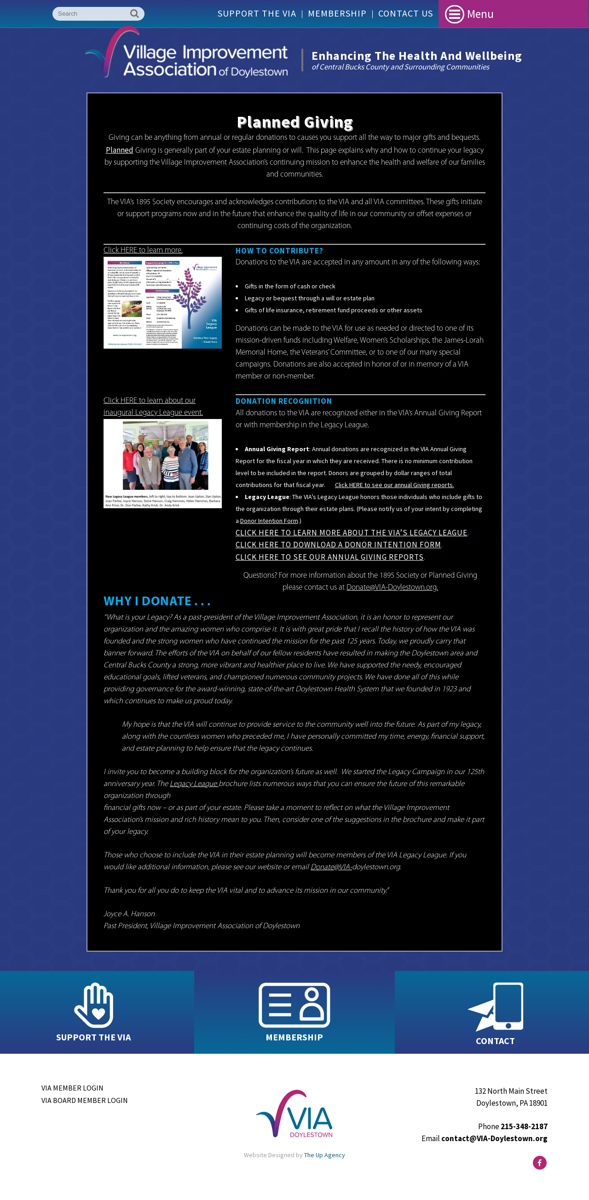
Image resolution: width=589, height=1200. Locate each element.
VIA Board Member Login (84, 1100)
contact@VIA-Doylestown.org (494, 1138)
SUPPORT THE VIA (93, 1037)
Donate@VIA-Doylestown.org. (392, 587)
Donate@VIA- (331, 867)
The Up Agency (324, 1155)
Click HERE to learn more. (143, 250)
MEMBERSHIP (294, 1037)
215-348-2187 (524, 1126)
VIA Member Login (72, 1087)
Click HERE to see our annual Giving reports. (394, 485)
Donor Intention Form (269, 521)
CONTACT (495, 1040)
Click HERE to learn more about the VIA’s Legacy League (352, 533)
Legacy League (194, 784)
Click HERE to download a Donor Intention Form (338, 545)
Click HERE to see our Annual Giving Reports (330, 557)
